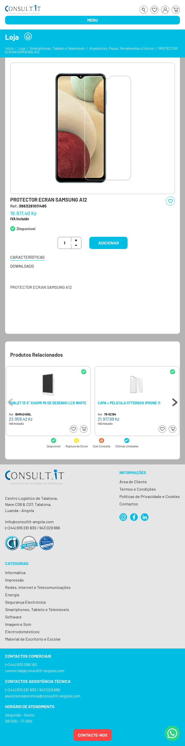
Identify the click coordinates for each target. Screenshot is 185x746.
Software (13, 616)
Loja (21, 48)
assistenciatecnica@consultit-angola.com (42, 695)
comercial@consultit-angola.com (34, 670)
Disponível (26, 228)
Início (9, 48)
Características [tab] (27, 257)
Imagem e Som (18, 624)
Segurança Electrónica (25, 602)
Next (174, 401)
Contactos (128, 503)
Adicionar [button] (108, 242)
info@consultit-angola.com (29, 521)
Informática (15, 572)
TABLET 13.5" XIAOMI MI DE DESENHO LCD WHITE (47, 403)
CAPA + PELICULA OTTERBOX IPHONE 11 (129, 403)
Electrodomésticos (22, 631)
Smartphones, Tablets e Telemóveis (57, 48)
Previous (10, 401)
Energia (12, 594)
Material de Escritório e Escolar (33, 639)
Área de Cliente (133, 481)
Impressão (14, 579)
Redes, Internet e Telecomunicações (38, 587)
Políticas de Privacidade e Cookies (149, 496)
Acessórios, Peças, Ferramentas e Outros (122, 48)
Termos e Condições (137, 489)
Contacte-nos (92, 735)
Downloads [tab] (22, 266)
